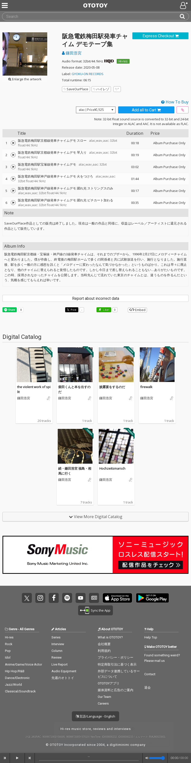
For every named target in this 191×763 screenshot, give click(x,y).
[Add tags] (117, 89)
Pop (8, 651)
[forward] (30, 758)
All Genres (27, 629)
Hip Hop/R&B (14, 671)
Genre (13, 629)
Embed (137, 310)
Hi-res (123, 61)
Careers (103, 703)
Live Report (59, 664)
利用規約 (104, 651)
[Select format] (96, 109)
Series (55, 637)
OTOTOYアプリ (108, 683)
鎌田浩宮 (72, 53)
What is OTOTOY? (110, 637)
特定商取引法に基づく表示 (117, 664)
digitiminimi (119, 745)
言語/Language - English (95, 716)
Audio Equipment (63, 671)
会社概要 (104, 644)
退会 (147, 687)
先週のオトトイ (62, 678)
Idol (7, 657)
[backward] (5, 758)
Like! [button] (105, 310)
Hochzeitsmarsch (112, 468)
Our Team (104, 697)
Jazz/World (13, 684)
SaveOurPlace (76, 89)
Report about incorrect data (95, 298)
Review (56, 657)
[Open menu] (184, 5)
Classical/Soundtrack (20, 691)
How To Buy (175, 102)
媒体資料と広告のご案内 (115, 690)
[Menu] (5, 5)
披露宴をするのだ (112, 387)
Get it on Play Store (152, 598)
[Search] (184, 16)
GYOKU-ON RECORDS (87, 74)
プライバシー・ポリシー (115, 657)
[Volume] (157, 758)
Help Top (150, 637)
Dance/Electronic (17, 678)
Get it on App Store (117, 598)
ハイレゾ (101, 89)
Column (56, 651)
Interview (57, 644)
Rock (8, 644)
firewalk (146, 387)
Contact (149, 674)
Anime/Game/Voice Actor (23, 664)
